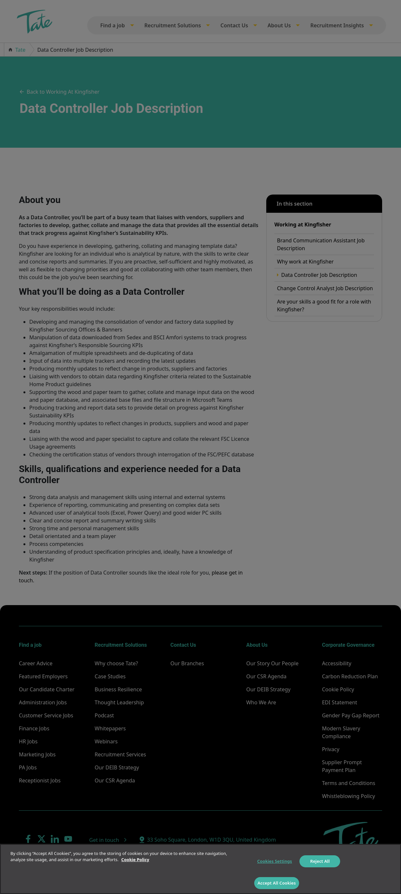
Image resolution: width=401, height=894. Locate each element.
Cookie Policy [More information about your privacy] (135, 859)
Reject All (320, 861)
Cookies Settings (274, 861)
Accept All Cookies (276, 883)
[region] (200, 869)
